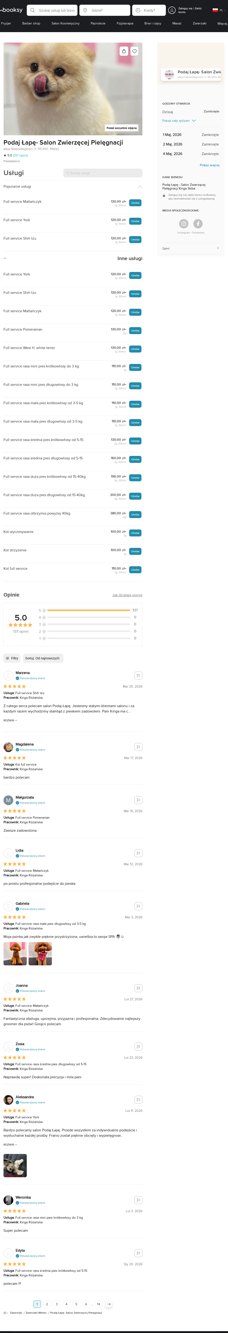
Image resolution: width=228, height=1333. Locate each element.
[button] (52, 10)
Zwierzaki (16, 1313)
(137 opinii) (20, 155)
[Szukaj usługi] (102, 173)
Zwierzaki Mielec (36, 1313)
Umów (135, 203)
